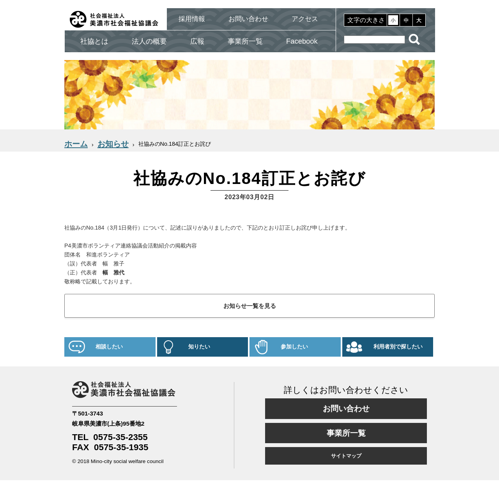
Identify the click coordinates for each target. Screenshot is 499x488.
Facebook (302, 41)
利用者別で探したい (398, 347)
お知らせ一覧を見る (249, 305)
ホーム (76, 144)
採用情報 (192, 19)
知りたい (199, 347)
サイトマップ (346, 456)
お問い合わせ (248, 19)
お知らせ (113, 144)
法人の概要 (149, 41)
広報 (197, 41)
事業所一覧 (245, 41)
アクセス (305, 19)
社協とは (94, 41)
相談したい (109, 347)
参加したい (294, 347)
